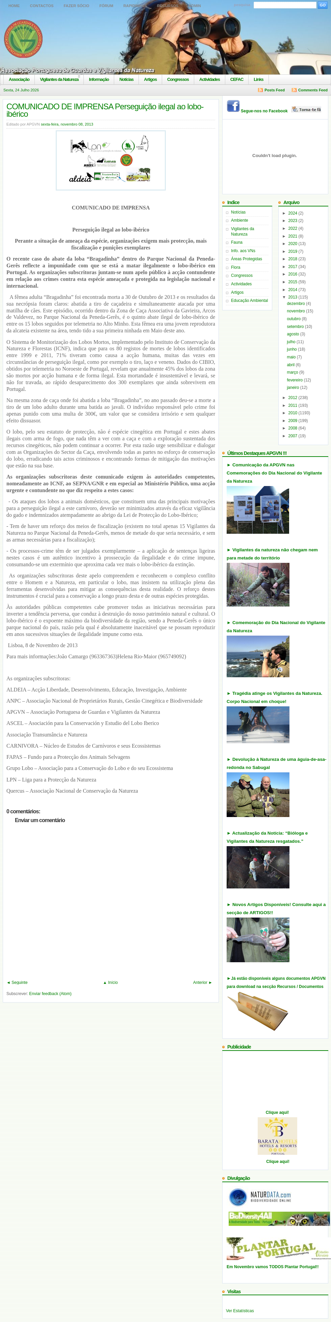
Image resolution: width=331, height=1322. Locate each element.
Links (258, 79)
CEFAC (236, 79)
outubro (294, 318)
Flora (235, 267)
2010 (293, 413)
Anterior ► (202, 982)
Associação (19, 79)
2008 (293, 428)
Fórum (106, 6)
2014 (293, 289)
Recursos (167, 6)
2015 (293, 282)
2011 (293, 405)
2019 (293, 251)
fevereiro (295, 380)
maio (292, 357)
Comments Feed (313, 90)
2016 (293, 274)
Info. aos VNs (243, 250)
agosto (293, 334)
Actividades (209, 79)
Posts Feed (274, 90)
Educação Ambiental (249, 300)
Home (14, 6)
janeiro (293, 387)
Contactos (42, 6)
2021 (293, 236)
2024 (293, 213)
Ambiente (239, 220)
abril (291, 364)
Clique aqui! (277, 1112)
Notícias (126, 79)
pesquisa (242, 5)
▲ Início (110, 982)
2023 (293, 220)
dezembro (296, 303)
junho (292, 349)
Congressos (178, 79)
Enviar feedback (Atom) (50, 993)
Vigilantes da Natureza (59, 79)
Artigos (150, 79)
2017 (293, 266)
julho (292, 341)
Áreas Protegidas (246, 259)
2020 (293, 243)
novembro (296, 311)
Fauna (237, 242)
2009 (293, 420)
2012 (293, 397)
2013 (293, 297)
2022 (293, 228)
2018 (293, 259)
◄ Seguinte (17, 982)
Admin (194, 6)
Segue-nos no (281, 111)
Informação (99, 79)
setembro (296, 326)
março (293, 372)
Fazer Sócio (76, 6)
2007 (293, 436)
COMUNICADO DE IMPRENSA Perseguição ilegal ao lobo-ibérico (105, 110)
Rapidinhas (135, 6)
